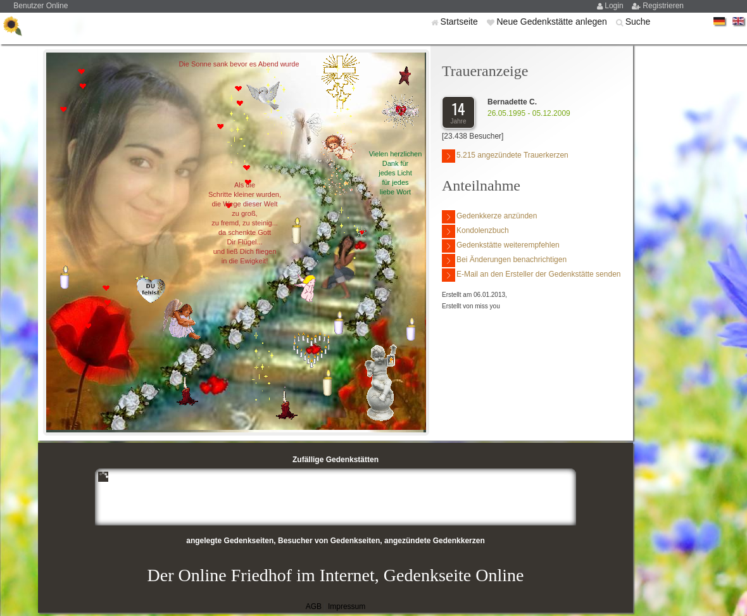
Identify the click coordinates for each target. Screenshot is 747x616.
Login (615, 5)
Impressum (346, 606)
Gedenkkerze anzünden (489, 216)
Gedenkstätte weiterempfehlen (501, 246)
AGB (314, 606)
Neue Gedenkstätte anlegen (552, 21)
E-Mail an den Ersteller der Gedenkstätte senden (531, 275)
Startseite (460, 21)
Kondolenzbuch (475, 231)
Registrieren (663, 5)
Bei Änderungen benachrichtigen (504, 260)
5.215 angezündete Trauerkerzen (505, 156)
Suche (638, 21)
